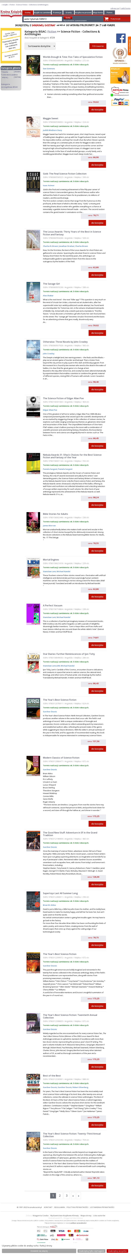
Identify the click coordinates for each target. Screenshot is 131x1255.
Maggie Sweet (50, 118)
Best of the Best (52, 1075)
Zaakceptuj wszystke (117, 1251)
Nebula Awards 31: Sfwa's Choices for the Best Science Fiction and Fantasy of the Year (72, 456)
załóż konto (125, 8)
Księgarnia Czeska (41, 1215)
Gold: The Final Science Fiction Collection (65, 173)
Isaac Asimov (48, 185)
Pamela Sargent (50, 469)
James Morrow (49, 525)
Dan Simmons (49, 68)
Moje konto (98, 12)
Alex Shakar (48, 295)
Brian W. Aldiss (49, 905)
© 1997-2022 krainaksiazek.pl (29, 1207)
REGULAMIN (59, 1207)
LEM (58, 665)
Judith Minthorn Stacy (52, 130)
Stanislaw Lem (49, 571)
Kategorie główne (11, 67)
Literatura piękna (10, 74)
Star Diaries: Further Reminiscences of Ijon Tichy (69, 653)
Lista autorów (99, 1215)
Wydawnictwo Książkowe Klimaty (64, 1215)
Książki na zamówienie (43, 12)
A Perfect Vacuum (52, 605)
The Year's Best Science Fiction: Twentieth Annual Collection (70, 1016)
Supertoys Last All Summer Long (60, 893)
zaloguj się (114, 8)
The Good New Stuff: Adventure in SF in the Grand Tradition (70, 834)
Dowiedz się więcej (39, 1251)
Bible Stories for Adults (55, 513)
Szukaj (28, 12)
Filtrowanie (98, 46)
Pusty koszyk (115, 19)
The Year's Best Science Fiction (59, 699)
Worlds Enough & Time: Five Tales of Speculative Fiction (73, 56)
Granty (69, 12)
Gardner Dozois (50, 711)
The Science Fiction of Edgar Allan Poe (63, 398)
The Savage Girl (51, 283)
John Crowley (48, 353)
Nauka (5, 72)
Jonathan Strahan (66, 246)
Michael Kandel (63, 571)
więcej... (5, 77)
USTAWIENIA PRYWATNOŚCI (102, 1207)
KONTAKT (48, 1207)
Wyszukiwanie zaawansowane (75, 20)
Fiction (51, 31)
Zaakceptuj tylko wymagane (91, 1251)
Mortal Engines (51, 559)
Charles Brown (81, 246)
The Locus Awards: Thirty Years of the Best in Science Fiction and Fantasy (72, 233)
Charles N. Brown (50, 246)
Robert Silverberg (80, 1087)
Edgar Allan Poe (50, 410)
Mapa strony (86, 1215)
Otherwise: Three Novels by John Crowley (65, 341)
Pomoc (110, 12)
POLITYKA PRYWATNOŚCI (77, 1207)
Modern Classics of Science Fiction (61, 757)
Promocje (57, 12)
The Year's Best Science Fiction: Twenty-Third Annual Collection (72, 1135)
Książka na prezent (83, 12)
